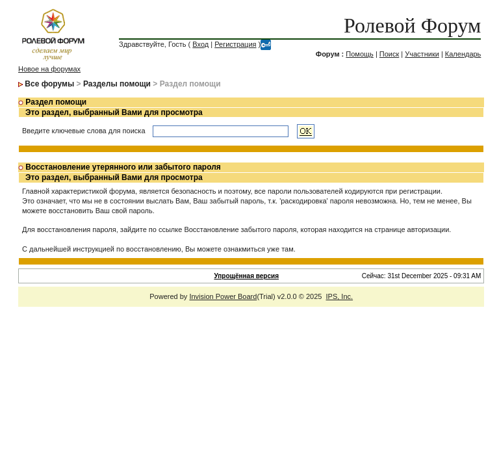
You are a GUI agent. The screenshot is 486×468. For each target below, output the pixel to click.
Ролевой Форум (412, 25)
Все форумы (49, 83)
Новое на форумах (49, 69)
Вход (200, 44)
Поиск (389, 54)
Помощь (360, 54)
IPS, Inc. (339, 296)
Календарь (463, 54)
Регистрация (235, 44)
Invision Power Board (223, 296)
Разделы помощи (117, 83)
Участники (422, 54)
